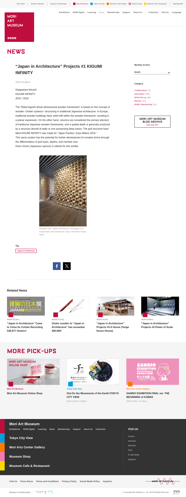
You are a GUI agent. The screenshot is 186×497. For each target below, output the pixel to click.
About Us (137, 12)
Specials (132, 445)
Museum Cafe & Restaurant (156, 4)
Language (176, 12)
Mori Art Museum (82, 4)
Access (131, 436)
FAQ (130, 450)
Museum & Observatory (59, 4)
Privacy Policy (69, 481)
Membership (113, 12)
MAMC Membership (143, 104)
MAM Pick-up (140, 97)
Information (139, 94)
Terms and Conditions (47, 481)
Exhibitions (64, 12)
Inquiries (132, 459)
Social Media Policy (90, 481)
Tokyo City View (99, 4)
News (101, 12)
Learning (91, 12)
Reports (138, 101)
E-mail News (133, 455)
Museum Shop (137, 4)
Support (126, 12)
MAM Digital (78, 12)
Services (132, 441)
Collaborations (140, 90)
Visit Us (165, 12)
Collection (153, 12)
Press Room (26, 481)
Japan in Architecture (26, 251)
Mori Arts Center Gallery (118, 4)
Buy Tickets (21, 4)
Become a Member (37, 4)
